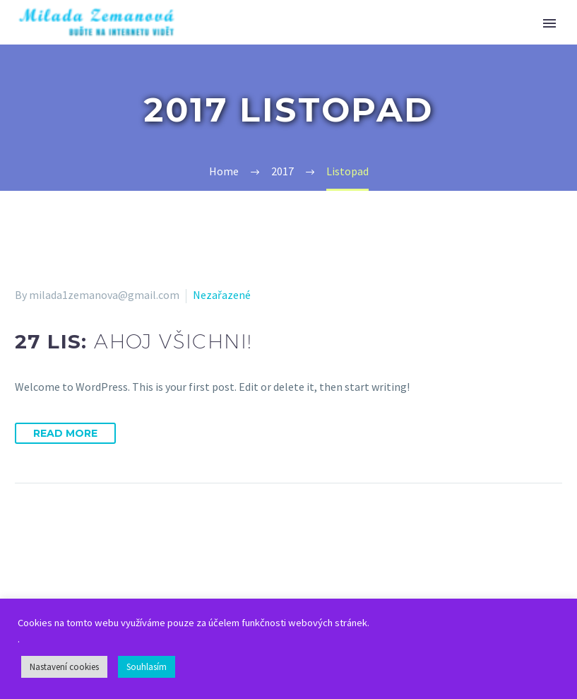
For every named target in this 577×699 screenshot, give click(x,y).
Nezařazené (222, 295)
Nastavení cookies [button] (64, 667)
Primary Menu (549, 23)
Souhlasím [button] (146, 667)
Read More (65, 433)
